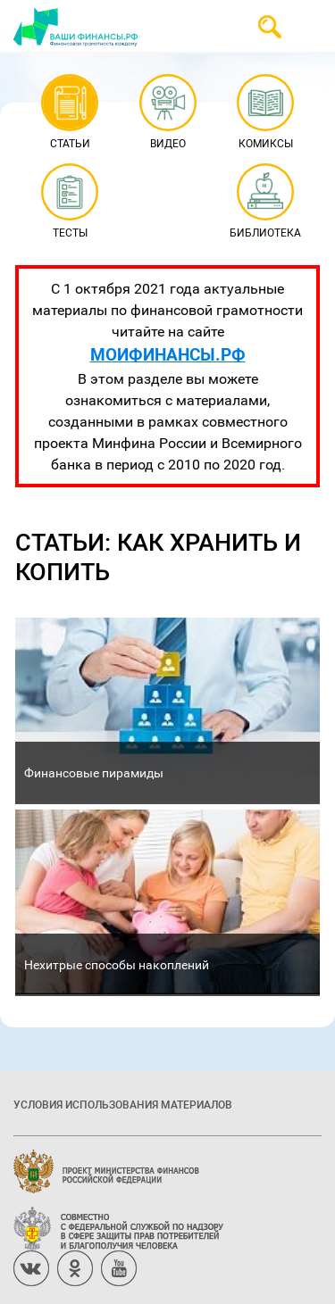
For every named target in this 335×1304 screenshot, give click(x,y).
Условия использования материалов (122, 1104)
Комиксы (266, 113)
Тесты (69, 202)
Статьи (69, 113)
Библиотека (265, 202)
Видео (167, 113)
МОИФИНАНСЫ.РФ (168, 354)
